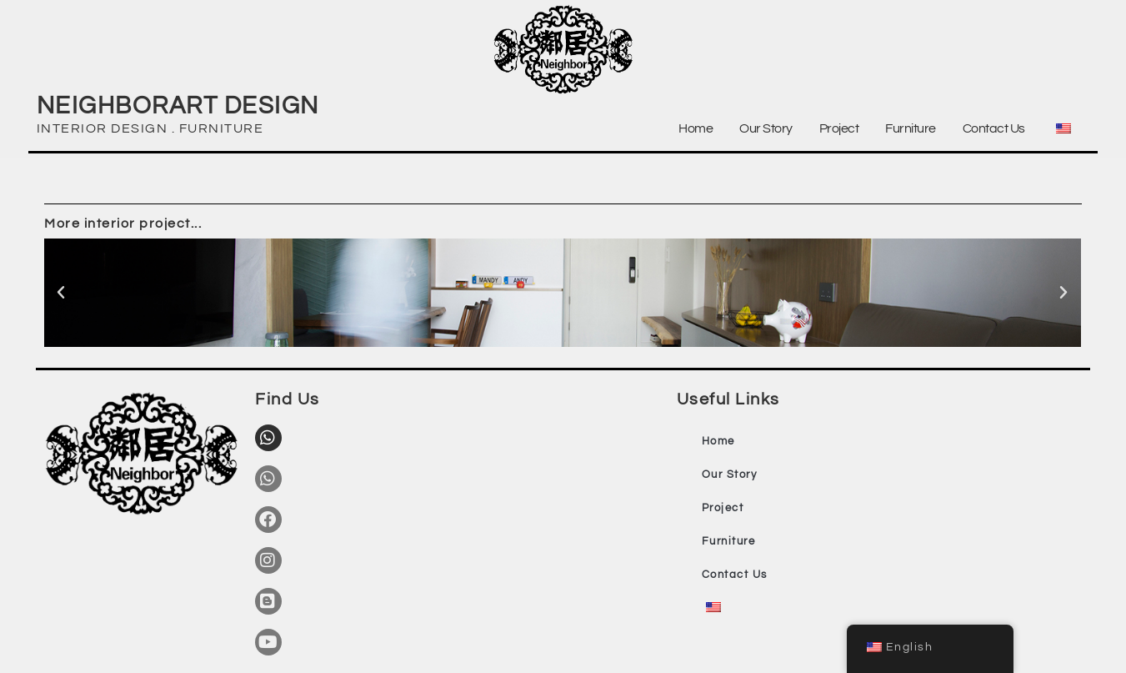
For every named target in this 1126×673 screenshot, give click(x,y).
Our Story (766, 128)
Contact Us (994, 128)
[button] (62, 292)
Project (839, 128)
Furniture (910, 128)
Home (695, 128)
